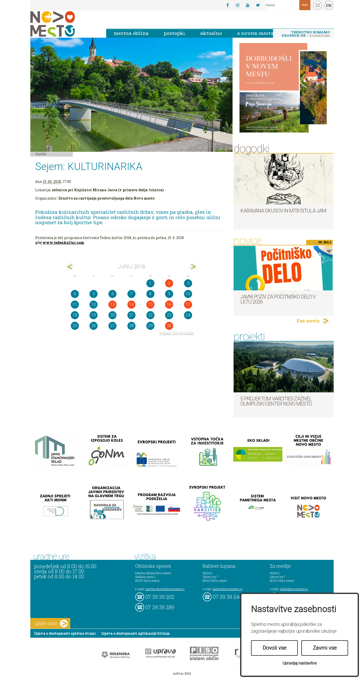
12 (93, 304)
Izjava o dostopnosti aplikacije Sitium (135, 633)
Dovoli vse (274, 648)
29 (150, 325)
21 (131, 315)
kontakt (317, 5)
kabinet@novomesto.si (227, 589)
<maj (70, 267)
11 (75, 304)
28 (131, 325)
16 (169, 304)
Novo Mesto (64, 24)
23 (169, 315)
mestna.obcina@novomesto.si (165, 589)
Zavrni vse (325, 648)
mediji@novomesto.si (294, 589)
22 (150, 315)
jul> (193, 267)
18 (75, 315)
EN (329, 5)
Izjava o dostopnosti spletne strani (65, 633)
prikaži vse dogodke (177, 333)
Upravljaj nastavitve (300, 663)
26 (93, 325)
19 (93, 315)
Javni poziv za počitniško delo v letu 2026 (277, 299)
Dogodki (41, 154)
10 (188, 293)
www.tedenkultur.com (63, 242)
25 (75, 325)
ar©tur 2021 (182, 673)
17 (188, 304)
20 (112, 315)
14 (131, 304)
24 (188, 315)
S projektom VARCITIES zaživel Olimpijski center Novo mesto (276, 401)
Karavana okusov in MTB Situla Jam (283, 211)
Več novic (308, 321)
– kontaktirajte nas (305, 34)
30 (169, 325)
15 (150, 304)
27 (112, 325)
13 (112, 304)
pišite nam (51, 623)
